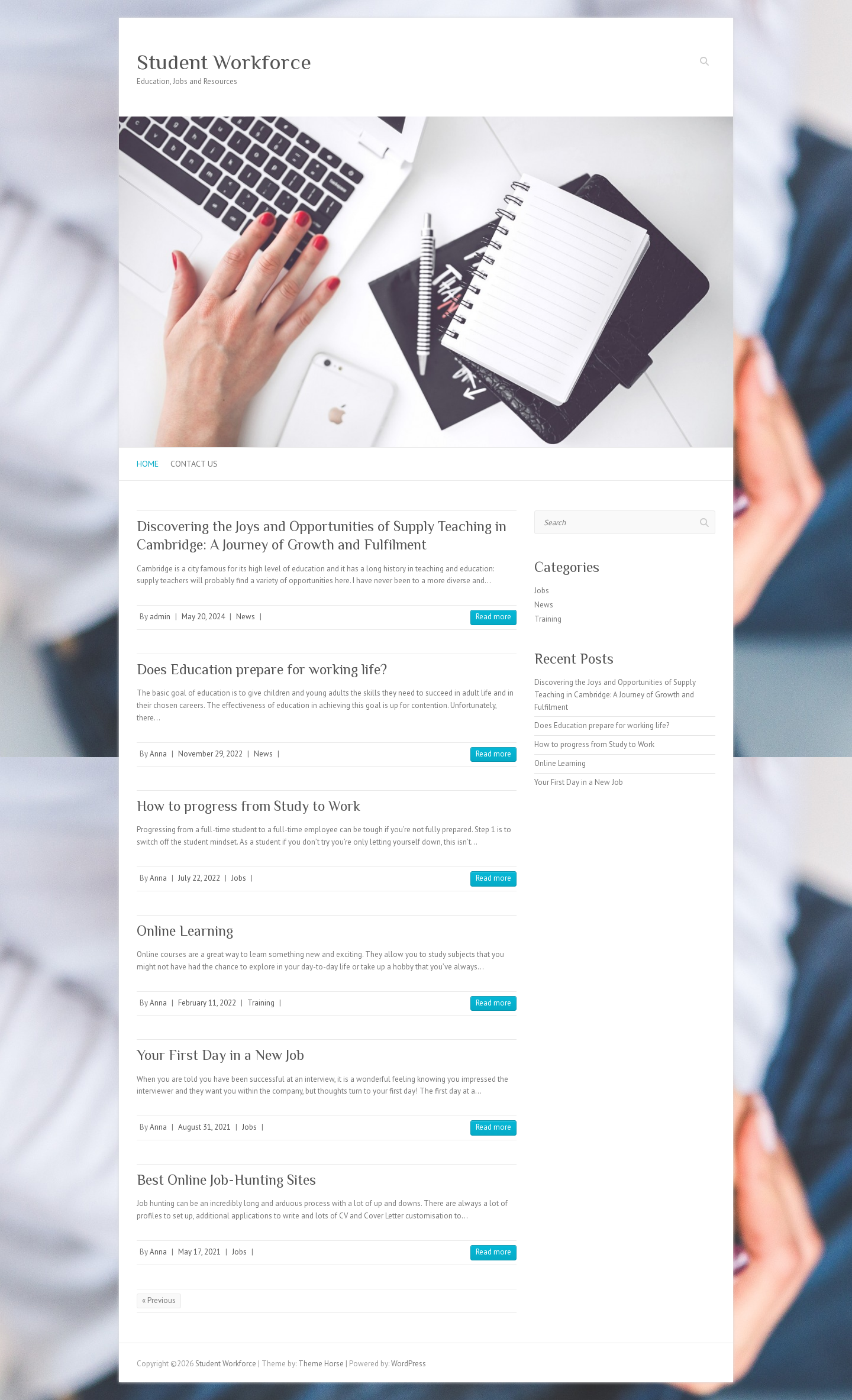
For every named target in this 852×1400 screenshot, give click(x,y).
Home (148, 463)
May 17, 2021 (199, 1252)
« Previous (159, 1300)
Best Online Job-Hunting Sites (226, 1180)
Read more (493, 617)
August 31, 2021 (204, 1127)
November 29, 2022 (210, 754)
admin (160, 617)
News (245, 617)
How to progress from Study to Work (248, 806)
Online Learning (185, 931)
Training (261, 1003)
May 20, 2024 (203, 617)
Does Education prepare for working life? (262, 669)
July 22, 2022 (199, 878)
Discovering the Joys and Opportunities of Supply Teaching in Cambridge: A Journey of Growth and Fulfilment (615, 694)
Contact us (194, 463)
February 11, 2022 (207, 1003)
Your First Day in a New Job (220, 1055)
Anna (158, 754)
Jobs (238, 878)
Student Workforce (224, 62)
